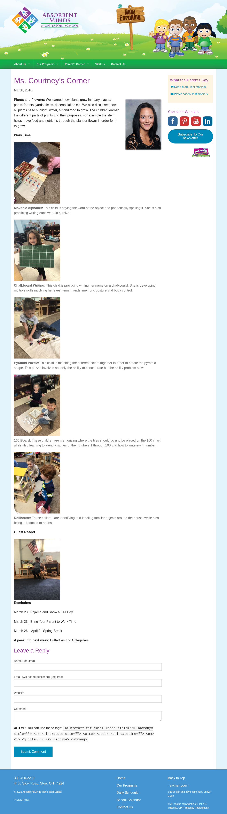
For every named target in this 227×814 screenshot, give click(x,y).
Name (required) (24, 661)
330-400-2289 (24, 778)
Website (19, 692)
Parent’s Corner (75, 64)
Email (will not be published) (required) (38, 677)
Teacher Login (178, 785)
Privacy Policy (21, 799)
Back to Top (176, 778)
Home (121, 778)
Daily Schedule (128, 792)
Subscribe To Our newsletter (190, 136)
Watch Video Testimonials (189, 94)
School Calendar (129, 800)
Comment (20, 708)
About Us (20, 64)
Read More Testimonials (188, 87)
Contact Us (118, 64)
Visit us (100, 64)
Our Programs (45, 64)
